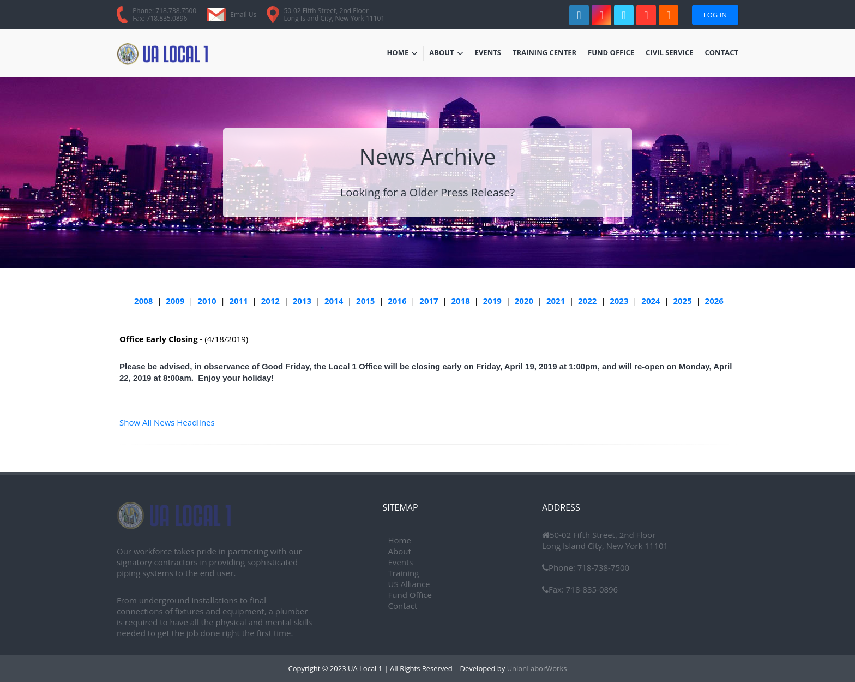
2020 (524, 300)
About (446, 53)
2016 (397, 300)
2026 (714, 300)
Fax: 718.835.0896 (160, 18)
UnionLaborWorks (536, 668)
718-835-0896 (591, 589)
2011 (239, 300)
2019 (492, 300)
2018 (460, 300)
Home (402, 53)
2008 (143, 300)
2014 (333, 300)
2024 (650, 300)
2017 (428, 300)
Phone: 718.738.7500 (164, 10)
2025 (682, 300)
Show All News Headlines (167, 422)
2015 (365, 300)
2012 (270, 300)
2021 (555, 300)
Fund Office (611, 53)
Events (491, 53)
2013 (302, 300)
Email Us (243, 14)
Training (403, 572)
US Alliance (409, 583)
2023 (619, 300)
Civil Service (670, 53)
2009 (175, 300)
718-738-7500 (602, 567)
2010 (206, 300)
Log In (715, 15)
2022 (587, 300)
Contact (721, 53)
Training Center (544, 53)
